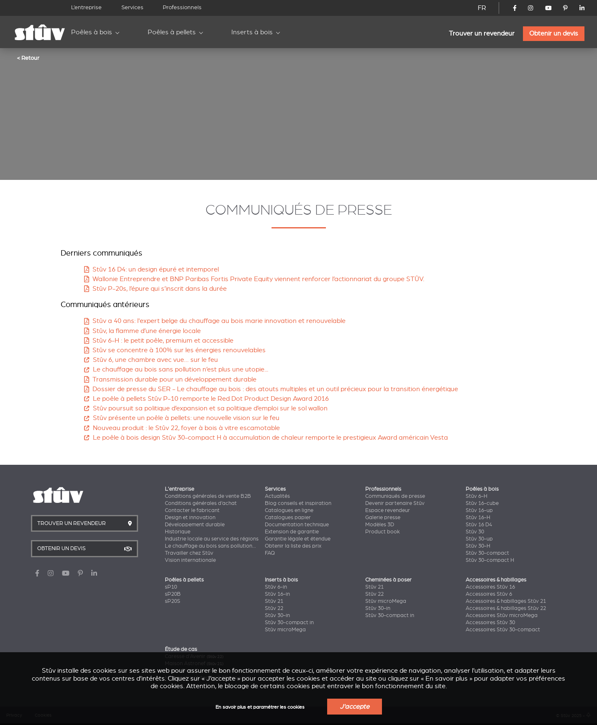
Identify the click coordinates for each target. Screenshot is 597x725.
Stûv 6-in (276, 587)
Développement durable (195, 525)
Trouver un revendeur (482, 33)
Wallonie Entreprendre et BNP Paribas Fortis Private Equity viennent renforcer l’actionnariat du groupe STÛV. (254, 279)
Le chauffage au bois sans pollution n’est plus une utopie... (176, 369)
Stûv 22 (274, 608)
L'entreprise (179, 489)
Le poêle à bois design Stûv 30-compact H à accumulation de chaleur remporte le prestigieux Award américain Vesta (266, 437)
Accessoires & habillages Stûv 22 (506, 608)
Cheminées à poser (388, 580)
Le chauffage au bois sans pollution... (210, 546)
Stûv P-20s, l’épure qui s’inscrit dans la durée (155, 288)
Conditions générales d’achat (201, 503)
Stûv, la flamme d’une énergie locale (142, 331)
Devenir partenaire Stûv (395, 503)
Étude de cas (181, 649)
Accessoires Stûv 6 (489, 594)
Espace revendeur (387, 510)
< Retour (28, 57)
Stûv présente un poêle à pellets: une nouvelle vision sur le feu (181, 418)
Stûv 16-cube (482, 503)
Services (132, 7)
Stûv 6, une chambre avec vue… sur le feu (151, 360)
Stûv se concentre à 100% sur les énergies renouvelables (175, 350)
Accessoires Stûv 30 (490, 622)
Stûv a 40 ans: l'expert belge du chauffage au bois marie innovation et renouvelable (215, 321)
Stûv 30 (475, 532)
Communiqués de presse (395, 496)
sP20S (172, 601)
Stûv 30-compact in (289, 622)
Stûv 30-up (479, 539)
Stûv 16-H (478, 517)
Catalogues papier (288, 517)
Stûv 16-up (479, 510)
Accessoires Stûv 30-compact (503, 630)
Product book (382, 532)
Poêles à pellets (172, 32)
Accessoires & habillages (496, 580)
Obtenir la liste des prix (293, 546)
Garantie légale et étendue (298, 539)
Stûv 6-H (476, 496)
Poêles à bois (91, 32)
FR (482, 8)
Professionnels (182, 7)
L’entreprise (86, 7)
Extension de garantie (292, 532)
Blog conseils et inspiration (298, 503)
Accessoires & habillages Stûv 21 (506, 601)
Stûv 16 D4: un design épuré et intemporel (151, 269)
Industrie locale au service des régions (212, 539)
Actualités (277, 496)
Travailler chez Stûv (189, 553)
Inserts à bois (252, 32)
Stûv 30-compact (487, 553)
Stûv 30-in (277, 615)
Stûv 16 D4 (479, 525)
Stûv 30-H (478, 546)
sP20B (173, 594)
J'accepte (354, 706)
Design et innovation (190, 517)
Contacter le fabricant (192, 510)
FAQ (270, 553)
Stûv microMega (285, 630)
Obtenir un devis (553, 33)
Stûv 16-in (277, 594)
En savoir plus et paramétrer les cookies (260, 707)
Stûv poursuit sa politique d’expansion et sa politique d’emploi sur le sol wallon (205, 408)
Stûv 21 (274, 601)
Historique (177, 532)
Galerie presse (382, 517)
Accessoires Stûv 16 (490, 587)
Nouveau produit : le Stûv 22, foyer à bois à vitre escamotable (181, 428)
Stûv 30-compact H (490, 560)
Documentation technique (297, 525)
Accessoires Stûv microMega (502, 615)
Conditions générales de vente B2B (208, 496)
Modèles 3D (379, 525)
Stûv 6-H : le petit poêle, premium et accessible (158, 340)
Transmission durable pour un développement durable (170, 379)
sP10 (171, 587)
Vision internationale (190, 560)
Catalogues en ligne (289, 510)
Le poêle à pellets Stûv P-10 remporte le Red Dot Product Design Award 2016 (206, 398)
